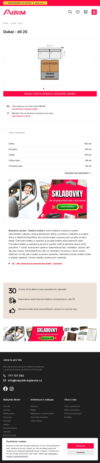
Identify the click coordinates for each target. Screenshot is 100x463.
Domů (5, 23)
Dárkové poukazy (72, 410)
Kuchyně (7, 421)
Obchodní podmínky (39, 417)
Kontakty (68, 417)
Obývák (6, 406)
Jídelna (6, 424)
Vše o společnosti (72, 406)
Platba (33, 410)
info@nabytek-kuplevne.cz (25, 380)
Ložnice (6, 410)
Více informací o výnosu (22, 116)
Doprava (34, 406)
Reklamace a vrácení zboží (42, 413)
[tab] (43, 88)
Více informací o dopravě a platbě (25, 109)
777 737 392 (16, 375)
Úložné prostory (10, 428)
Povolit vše (80, 446)
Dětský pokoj (9, 413)
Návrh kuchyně (9, 435)
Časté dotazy (36, 421)
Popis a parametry (17, 132)
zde (46, 454)
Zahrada (6, 432)
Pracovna (7, 417)
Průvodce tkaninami (72, 413)
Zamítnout (81, 452)
